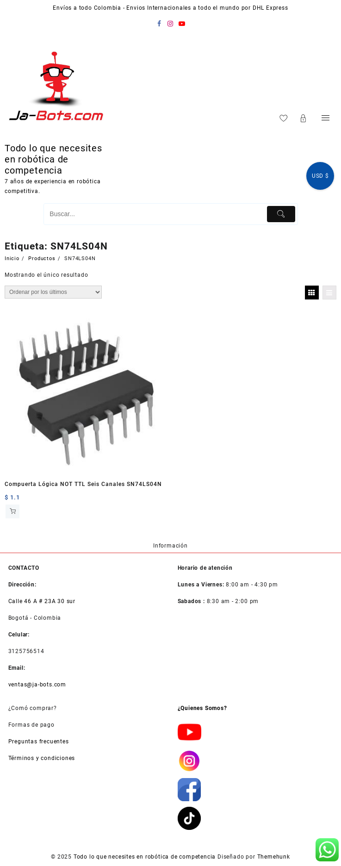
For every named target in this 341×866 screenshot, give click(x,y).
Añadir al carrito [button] (12, 511)
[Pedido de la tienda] (53, 292)
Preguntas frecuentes (38, 741)
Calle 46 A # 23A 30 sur (41, 601)
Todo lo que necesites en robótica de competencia (53, 159)
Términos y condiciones (41, 758)
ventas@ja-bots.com (37, 684)
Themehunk (273, 857)
